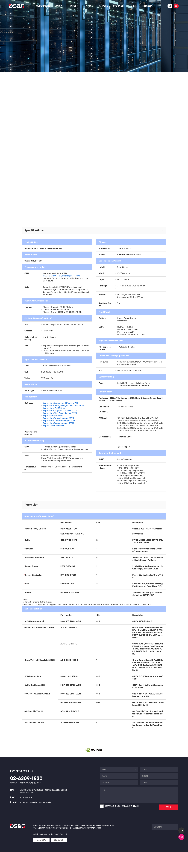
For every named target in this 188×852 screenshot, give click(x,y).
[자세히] (135, 806)
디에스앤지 (148, 6)
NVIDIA (58, 6)
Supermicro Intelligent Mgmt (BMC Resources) (64, 406)
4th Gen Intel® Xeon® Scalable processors (61, 276)
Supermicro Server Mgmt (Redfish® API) (60, 403)
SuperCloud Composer (53, 426)
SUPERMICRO (43, 6)
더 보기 (133, 6)
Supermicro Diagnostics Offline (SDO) (60, 411)
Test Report (124, 447)
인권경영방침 (59, 840)
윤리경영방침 (41, 840)
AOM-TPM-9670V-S (69, 711)
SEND (168, 807)
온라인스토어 (181, 837)
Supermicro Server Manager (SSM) (58, 423)
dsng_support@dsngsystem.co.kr (35, 802)
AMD (88, 6)
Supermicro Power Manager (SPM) (58, 418)
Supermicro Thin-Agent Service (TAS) (60, 413)
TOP (181, 830)
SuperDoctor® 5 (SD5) (52, 416)
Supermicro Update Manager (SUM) (59, 421)
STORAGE (118, 6)
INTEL (73, 6)
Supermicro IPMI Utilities (54, 408)
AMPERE (103, 6)
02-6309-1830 (26, 778)
